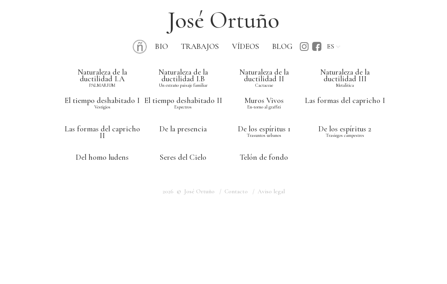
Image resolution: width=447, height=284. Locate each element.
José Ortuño (223, 20)
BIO (161, 46)
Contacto (236, 191)
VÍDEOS (245, 46)
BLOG (282, 46)
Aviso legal (271, 191)
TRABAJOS (200, 46)
